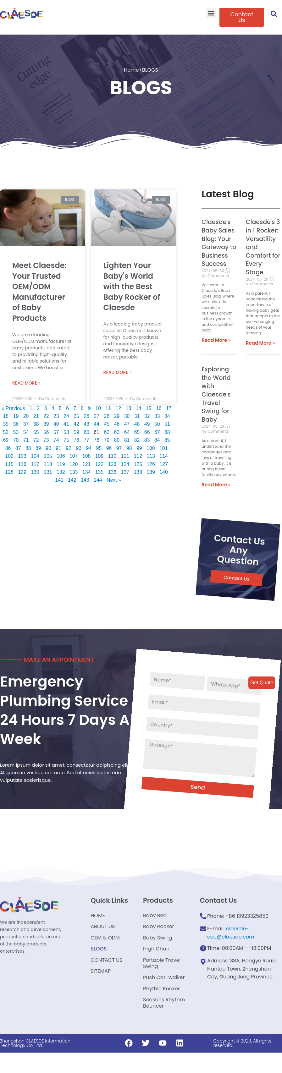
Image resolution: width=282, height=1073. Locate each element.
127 (164, 463)
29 (117, 415)
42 (76, 422)
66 (147, 431)
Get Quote (261, 682)
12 (118, 406)
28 (107, 415)
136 (112, 471)
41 (66, 422)
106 (60, 455)
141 (59, 479)
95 (99, 447)
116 (22, 463)
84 (157, 438)
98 (129, 447)
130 (34, 471)
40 (56, 422)
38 (36, 422)
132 (60, 471)
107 (73, 455)
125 (138, 463)
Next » (114, 479)
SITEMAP (101, 989)
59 (76, 431)
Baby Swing (157, 953)
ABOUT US (103, 941)
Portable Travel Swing (161, 981)
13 (128, 406)
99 (139, 447)
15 (149, 406)
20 (26, 415)
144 (98, 479)
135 (99, 471)
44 (96, 422)
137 (125, 471)
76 (76, 438)
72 (36, 438)
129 (22, 471)
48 (137, 422)
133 (73, 471)
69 (5, 438)
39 (46, 422)
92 (68, 447)
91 (58, 447)
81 (127, 438)
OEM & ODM (105, 953)
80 (117, 438)
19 (15, 415)
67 (157, 431)
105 (47, 455)
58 (66, 431)
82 (137, 438)
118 (47, 463)
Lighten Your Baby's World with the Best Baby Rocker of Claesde (131, 285)
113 (151, 455)
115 (9, 463)
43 (86, 422)
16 (159, 406)
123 (112, 463)
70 (15, 438)
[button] (211, 13)
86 (7, 447)
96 (109, 447)
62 (107, 431)
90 (48, 447)
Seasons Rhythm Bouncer (164, 1023)
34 (167, 415)
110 (112, 455)
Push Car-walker (164, 995)
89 (38, 447)
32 (147, 415)
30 (127, 415)
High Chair (156, 965)
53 (15, 431)
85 (167, 438)
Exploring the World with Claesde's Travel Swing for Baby (215, 394)
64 (127, 431)
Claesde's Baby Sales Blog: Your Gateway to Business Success (218, 243)
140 (164, 471)
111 (125, 455)
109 (99, 455)
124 (125, 463)
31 (137, 415)
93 (78, 447)
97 (119, 447)
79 (107, 438)
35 (5, 422)
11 (108, 406)
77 (86, 438)
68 (167, 431)
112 (138, 455)
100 (151, 447)
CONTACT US (106, 977)
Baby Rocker (158, 941)
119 (60, 463)
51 (167, 422)
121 (86, 463)
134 (86, 471)
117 (34, 463)
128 (9, 471)
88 (28, 447)
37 (26, 422)
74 (56, 438)
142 (72, 479)
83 (147, 438)
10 (98, 406)
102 (9, 455)
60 (86, 431)
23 (56, 415)
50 (157, 422)
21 (36, 415)
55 (36, 431)
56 (46, 431)
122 (99, 463)
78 (96, 438)
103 (22, 455)
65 (137, 431)
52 (5, 431)
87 (18, 447)
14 (138, 406)
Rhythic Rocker (161, 1007)
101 (164, 447)
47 (127, 422)
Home (131, 70)
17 (169, 406)
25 (76, 415)
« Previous (13, 406)
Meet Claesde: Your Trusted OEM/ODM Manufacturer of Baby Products (39, 290)
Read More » (26, 381)
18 (5, 415)
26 (86, 415)
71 (26, 438)
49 (147, 422)
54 (26, 431)
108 (86, 455)
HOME (98, 929)
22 (46, 415)
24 (66, 415)
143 (85, 479)
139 (151, 471)
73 (46, 438)
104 (34, 455)
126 (151, 463)
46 (117, 422)
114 (164, 455)
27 (96, 415)
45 (107, 422)
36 (15, 422)
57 (56, 431)
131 (47, 471)
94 (88, 447)
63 (117, 431)
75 (66, 438)
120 (73, 463)
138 (138, 471)
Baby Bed (155, 929)
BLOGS (99, 965)
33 (157, 415)
